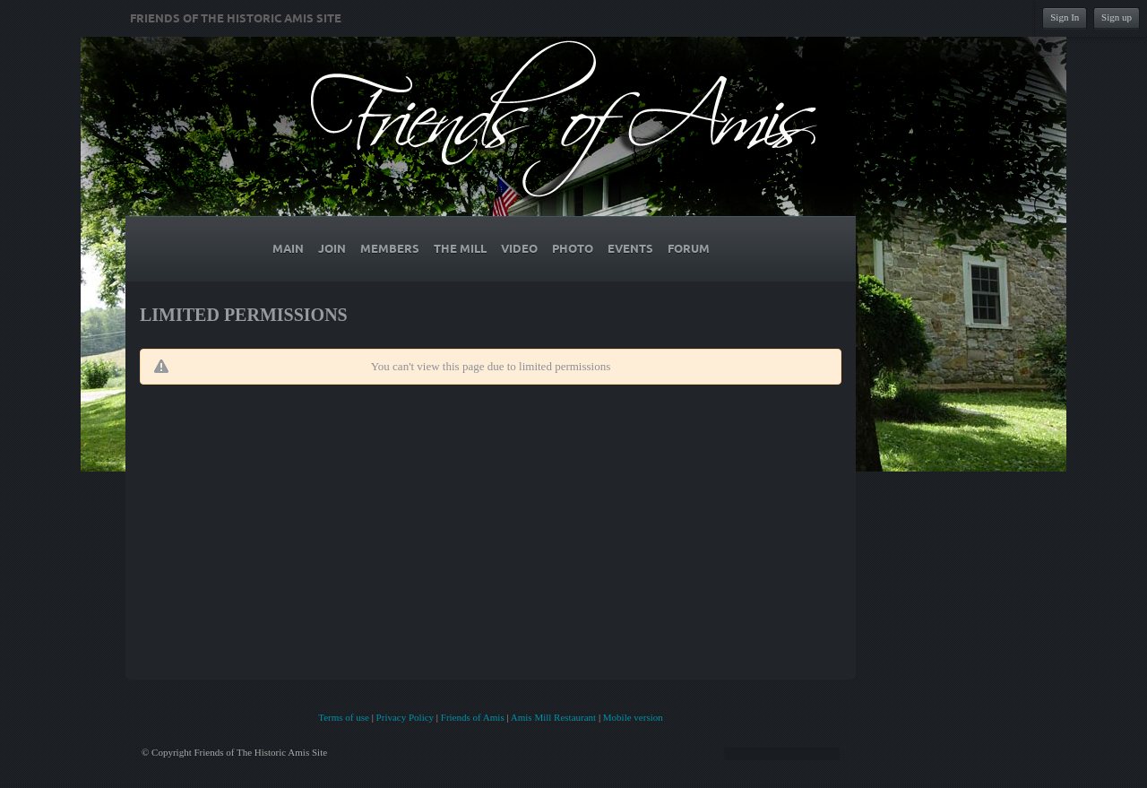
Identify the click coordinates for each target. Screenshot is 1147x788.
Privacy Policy (405, 717)
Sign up (1116, 17)
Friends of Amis (473, 717)
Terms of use (343, 717)
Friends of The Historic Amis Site (235, 19)
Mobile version (633, 717)
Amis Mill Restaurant (553, 717)
